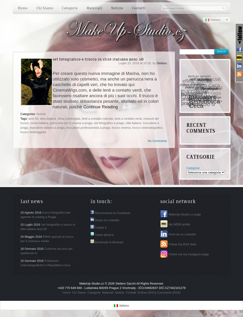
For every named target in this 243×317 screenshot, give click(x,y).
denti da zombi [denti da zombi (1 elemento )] (200, 78)
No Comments (157, 141)
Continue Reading (100, 106)
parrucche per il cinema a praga (71, 123)
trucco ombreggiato (33, 132)
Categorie (192, 168)
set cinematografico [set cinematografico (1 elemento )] (208, 88)
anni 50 (33, 118)
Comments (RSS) (169, 292)
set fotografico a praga (109, 123)
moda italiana (39, 123)
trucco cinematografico (147, 127)
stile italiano (133, 123)
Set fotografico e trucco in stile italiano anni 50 (98, 60)
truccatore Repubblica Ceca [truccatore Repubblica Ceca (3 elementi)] (205, 101)
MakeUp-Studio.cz (91, 283)
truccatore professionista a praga (88, 127)
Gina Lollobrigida (69, 118)
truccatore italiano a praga (47, 127)
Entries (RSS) (147, 292)
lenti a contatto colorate (97, 118)
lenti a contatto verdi (128, 118)
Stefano (162, 63)
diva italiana (48, 118)
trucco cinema (121, 127)
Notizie (41, 114)
